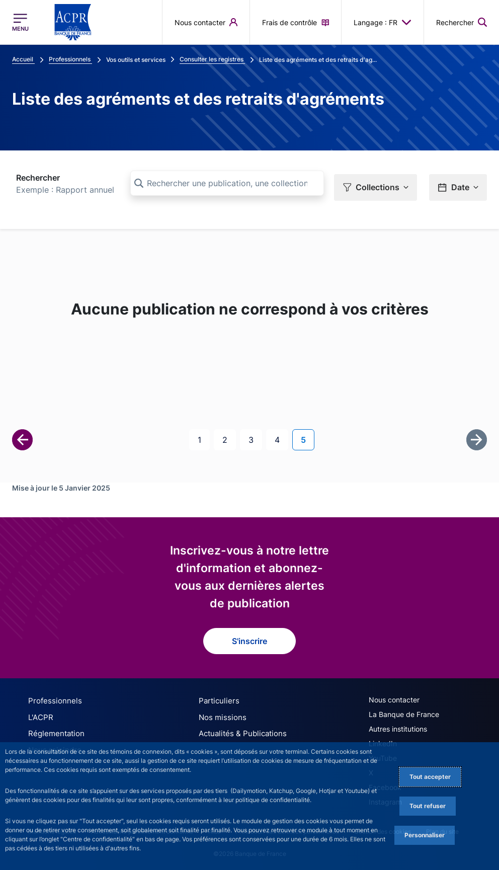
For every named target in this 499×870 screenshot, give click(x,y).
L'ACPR (39, 712)
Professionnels (51, 697)
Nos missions (220, 712)
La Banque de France (404, 710)
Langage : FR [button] (382, 22)
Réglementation (53, 728)
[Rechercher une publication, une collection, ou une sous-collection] (227, 183)
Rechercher (38, 178)
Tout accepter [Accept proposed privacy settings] (430, 776)
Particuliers (217, 697)
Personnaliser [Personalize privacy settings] (424, 835)
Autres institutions (398, 725)
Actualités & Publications (239, 728)
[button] (461, 22)
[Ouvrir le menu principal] (20, 22)
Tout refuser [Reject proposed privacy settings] (427, 806)
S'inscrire (249, 637)
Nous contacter (394, 696)
